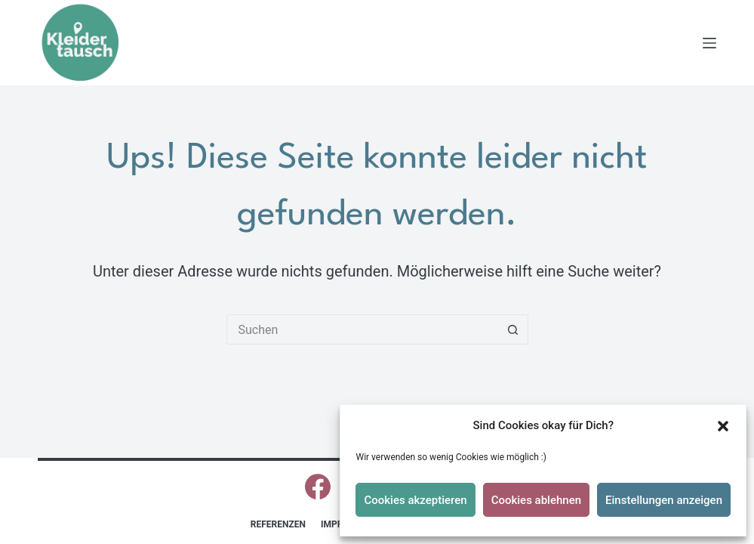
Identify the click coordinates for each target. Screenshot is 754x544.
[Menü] (709, 43)
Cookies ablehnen (536, 500)
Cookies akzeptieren (415, 500)
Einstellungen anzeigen (663, 500)
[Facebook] (318, 486)
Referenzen (278, 524)
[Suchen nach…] (362, 329)
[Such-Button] (513, 329)
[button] (723, 426)
